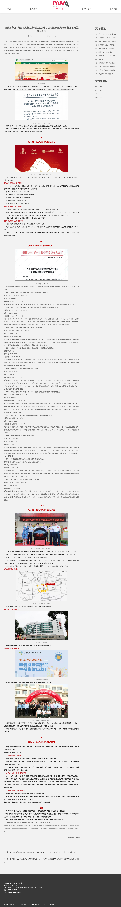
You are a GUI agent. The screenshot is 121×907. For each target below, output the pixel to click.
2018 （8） (99, 97)
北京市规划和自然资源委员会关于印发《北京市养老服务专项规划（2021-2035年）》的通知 (108, 70)
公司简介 (7, 13)
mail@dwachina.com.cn (15, 892)
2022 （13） (99, 87)
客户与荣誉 (86, 13)
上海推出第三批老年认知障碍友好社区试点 (108, 38)
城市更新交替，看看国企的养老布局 (108, 48)
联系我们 (114, 13)
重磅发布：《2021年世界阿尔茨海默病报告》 (108, 34)
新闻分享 (59, 13)
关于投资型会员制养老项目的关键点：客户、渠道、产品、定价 (108, 66)
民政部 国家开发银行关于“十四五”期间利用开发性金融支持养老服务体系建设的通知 (108, 74)
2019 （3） (99, 94)
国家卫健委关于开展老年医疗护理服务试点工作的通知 (108, 63)
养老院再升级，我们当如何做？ (108, 56)
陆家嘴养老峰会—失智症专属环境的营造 (108, 45)
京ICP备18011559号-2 (48, 904)
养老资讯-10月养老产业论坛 (107, 41)
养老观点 (101, 59)
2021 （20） (99, 90)
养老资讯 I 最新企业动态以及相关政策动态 (108, 52)
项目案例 (33, 13)
